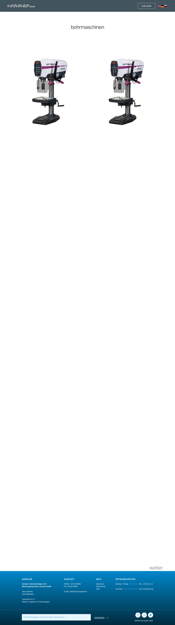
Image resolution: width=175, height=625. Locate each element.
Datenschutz (100, 586)
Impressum (100, 584)
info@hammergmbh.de (78, 592)
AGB (98, 589)
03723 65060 (76, 584)
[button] (146, 6)
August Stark (148, 621)
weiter (156, 568)
